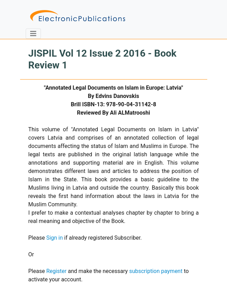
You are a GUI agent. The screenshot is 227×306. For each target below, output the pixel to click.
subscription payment (156, 271)
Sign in (54, 237)
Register (56, 271)
